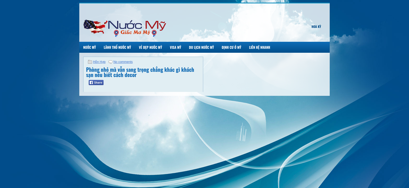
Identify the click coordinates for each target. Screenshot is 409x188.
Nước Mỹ (89, 47)
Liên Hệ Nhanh (259, 47)
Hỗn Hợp (99, 62)
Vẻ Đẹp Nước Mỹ (150, 47)
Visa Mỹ (175, 47)
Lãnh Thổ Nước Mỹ (117, 47)
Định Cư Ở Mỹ (231, 47)
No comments (123, 62)
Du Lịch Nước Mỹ (201, 47)
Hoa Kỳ (316, 26)
